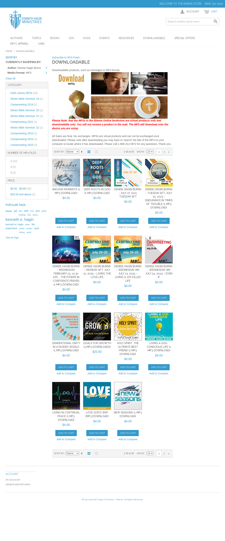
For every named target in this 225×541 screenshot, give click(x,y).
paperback (11, 228)
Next (168, 152)
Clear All (10, 78)
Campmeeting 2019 (23, 104)
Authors (16, 38)
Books (54, 38)
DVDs (86, 38)
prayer (29, 228)
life (33, 224)
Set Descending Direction (82, 152)
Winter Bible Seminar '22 (26, 127)
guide (44, 211)
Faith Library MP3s (24, 92)
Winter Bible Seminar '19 (26, 98)
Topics (36, 38)
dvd (20, 211)
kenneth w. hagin (14, 224)
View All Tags (12, 237)
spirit (36, 228)
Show (140, 151)
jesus (35, 215)
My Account (13, 480)
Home (9, 51)
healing (22, 215)
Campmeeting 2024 (23, 139)
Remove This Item (46, 68)
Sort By (59, 151)
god (38, 210)
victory (22, 232)
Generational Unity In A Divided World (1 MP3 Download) (66, 347)
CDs (71, 38)
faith (26, 210)
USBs (41, 43)
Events (104, 38)
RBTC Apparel (19, 43)
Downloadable (154, 38)
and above (22, 194)
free (32, 211)
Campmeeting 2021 (23, 121)
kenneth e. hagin (20, 219)
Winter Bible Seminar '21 (26, 116)
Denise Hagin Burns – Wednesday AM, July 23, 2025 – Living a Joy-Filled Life (127, 273)
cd (15, 211)
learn (27, 224)
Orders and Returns (18, 484)
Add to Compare (66, 227)
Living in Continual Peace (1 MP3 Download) (66, 416)
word (29, 232)
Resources (126, 38)
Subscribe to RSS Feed (65, 57)
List (95, 152)
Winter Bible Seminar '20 (26, 110)
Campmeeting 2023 (23, 133)
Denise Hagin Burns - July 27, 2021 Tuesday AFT (127, 193)
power (22, 228)
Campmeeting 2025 (23, 144)
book (9, 211)
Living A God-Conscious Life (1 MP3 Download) (159, 347)
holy (29, 215)
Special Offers (184, 38)
